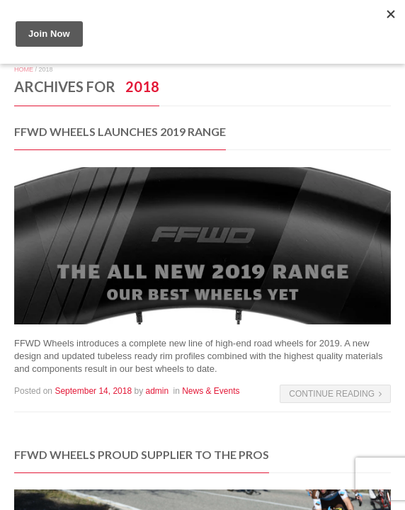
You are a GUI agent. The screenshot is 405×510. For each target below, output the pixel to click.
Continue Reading (335, 394)
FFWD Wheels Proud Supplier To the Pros (141, 454)
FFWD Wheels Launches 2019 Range (120, 131)
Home (23, 69)
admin (157, 391)
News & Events (210, 391)
